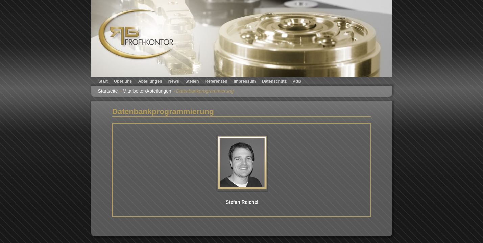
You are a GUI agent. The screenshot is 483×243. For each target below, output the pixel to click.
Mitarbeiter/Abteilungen (147, 91)
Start (103, 81)
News (173, 81)
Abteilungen (150, 81)
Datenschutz (274, 81)
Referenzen (216, 81)
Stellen (192, 81)
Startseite (108, 91)
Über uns (123, 81)
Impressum (245, 81)
